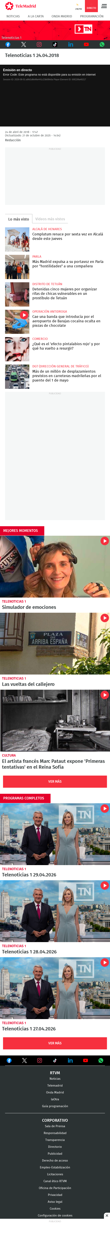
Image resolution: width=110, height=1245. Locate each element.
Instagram (39, 44)
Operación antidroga (49, 311)
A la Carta (36, 16)
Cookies (55, 1208)
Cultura (9, 755)
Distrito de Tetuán (47, 284)
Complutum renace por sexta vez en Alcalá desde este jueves (17, 239)
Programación (92, 16)
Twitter (23, 44)
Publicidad (55, 1153)
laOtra (55, 1099)
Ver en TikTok (55, 1061)
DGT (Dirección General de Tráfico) (60, 366)
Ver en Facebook (9, 1061)
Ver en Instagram (40, 1060)
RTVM (55, 1073)
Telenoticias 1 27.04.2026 (55, 988)
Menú (104, 6)
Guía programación (55, 1106)
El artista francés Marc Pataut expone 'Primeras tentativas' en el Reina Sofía (55, 721)
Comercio (40, 339)
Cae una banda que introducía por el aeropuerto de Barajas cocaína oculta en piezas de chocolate (17, 322)
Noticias (13, 16)
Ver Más (55, 781)
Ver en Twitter (24, 1061)
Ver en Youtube (85, 1060)
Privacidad (55, 1195)
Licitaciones (55, 1174)
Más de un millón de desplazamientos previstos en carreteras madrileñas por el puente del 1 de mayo (17, 377)
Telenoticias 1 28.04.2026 (55, 911)
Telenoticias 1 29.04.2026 (55, 834)
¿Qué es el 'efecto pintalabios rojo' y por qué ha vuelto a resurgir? (17, 349)
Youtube (86, 44)
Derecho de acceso (55, 1160)
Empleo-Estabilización (55, 1167)
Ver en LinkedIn (70, 1060)
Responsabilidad (55, 1133)
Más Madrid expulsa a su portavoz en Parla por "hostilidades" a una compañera (17, 267)
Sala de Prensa (55, 1126)
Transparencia (55, 1140)
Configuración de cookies (55, 1215)
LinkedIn (71, 44)
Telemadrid (55, 1085)
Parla (36, 256)
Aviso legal (55, 1201)
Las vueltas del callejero (55, 644)
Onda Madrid (62, 16)
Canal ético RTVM (55, 1181)
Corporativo (55, 1120)
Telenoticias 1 (14, 601)
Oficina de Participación (55, 1188)
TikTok (54, 44)
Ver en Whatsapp (101, 1060)
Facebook (8, 44)
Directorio (55, 1146)
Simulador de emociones (55, 567)
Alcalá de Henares (47, 229)
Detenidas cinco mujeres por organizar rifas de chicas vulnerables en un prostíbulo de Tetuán (17, 294)
